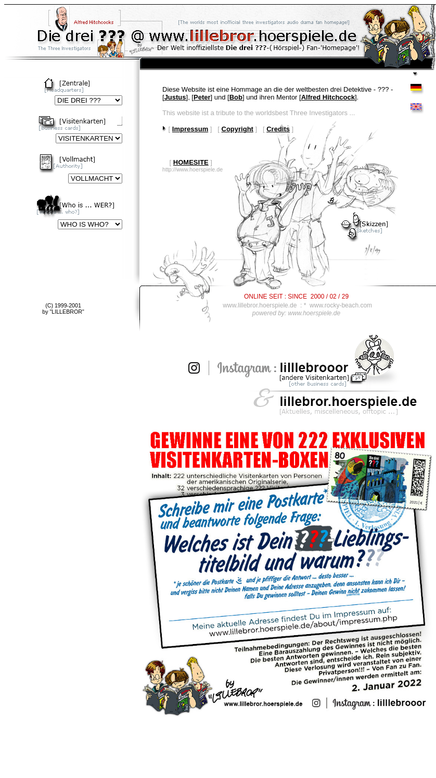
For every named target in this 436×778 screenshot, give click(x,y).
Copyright (237, 129)
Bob (235, 97)
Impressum (190, 129)
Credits (278, 129)
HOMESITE (191, 162)
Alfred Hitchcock (328, 97)
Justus (175, 97)
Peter (202, 97)
